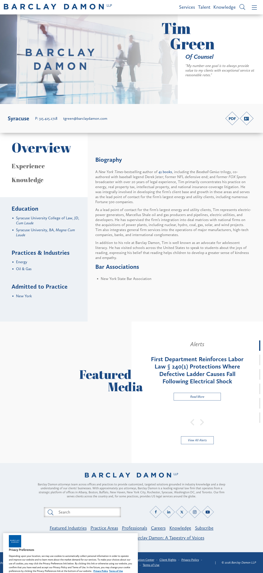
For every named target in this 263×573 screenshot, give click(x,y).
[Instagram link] (194, 512)
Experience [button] (28, 166)
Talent (204, 7)
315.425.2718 (48, 118)
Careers (158, 528)
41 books (165, 171)
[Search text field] (87, 512)
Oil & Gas (24, 268)
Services (187, 7)
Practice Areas (104, 528)
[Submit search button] (50, 512)
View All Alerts (197, 440)
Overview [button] (41, 147)
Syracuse (18, 118)
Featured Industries (68, 528)
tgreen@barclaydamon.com (85, 118)
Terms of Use (151, 565)
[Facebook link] (156, 512)
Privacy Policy (190, 560)
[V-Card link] (246, 118)
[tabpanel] (197, 370)
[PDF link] (232, 118)
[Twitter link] (182, 512)
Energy (21, 262)
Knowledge (224, 7)
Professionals (134, 528)
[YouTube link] (208, 512)
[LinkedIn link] (168, 512)
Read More (189, 397)
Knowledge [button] (28, 180)
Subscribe (204, 528)
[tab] (259, 345)
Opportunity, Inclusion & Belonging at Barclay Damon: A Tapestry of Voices (131, 537)
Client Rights (167, 560)
